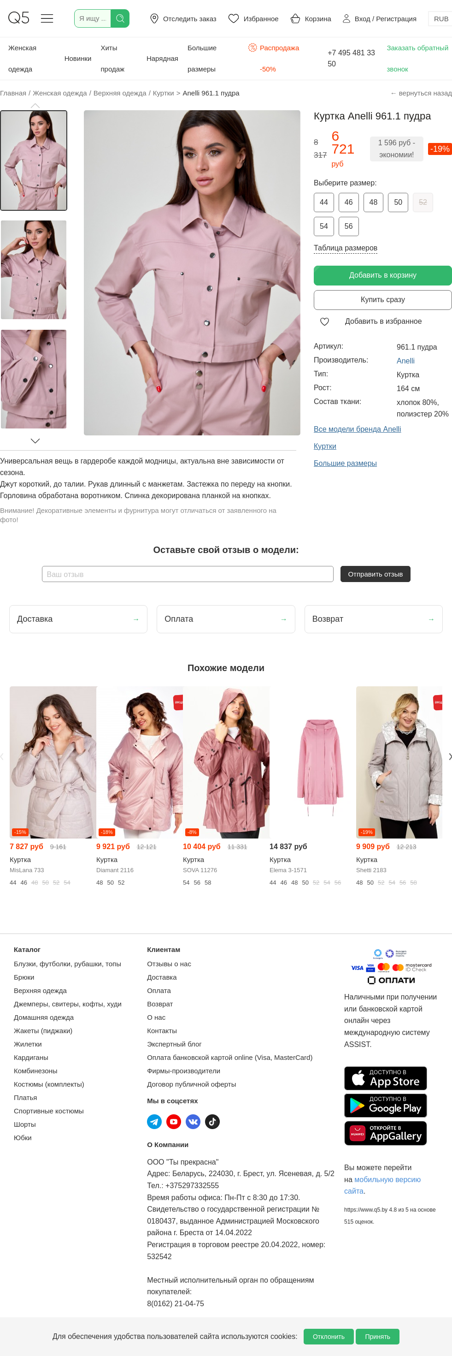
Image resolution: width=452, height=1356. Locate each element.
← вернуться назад (421, 93)
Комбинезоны (36, 1071)
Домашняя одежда (44, 1017)
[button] (35, 105)
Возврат (160, 1004)
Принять (377, 1336)
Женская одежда (22, 58)
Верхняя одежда (40, 990)
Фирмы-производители (183, 1071)
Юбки (23, 1138)
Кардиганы (31, 1057)
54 (324, 226)
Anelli (406, 361)
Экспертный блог (174, 1044)
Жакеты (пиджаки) (43, 1031)
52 (423, 202)
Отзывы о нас (169, 964)
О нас (156, 1017)
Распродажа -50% (273, 57)
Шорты (25, 1124)
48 (374, 202)
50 (398, 202)
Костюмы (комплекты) (49, 1084)
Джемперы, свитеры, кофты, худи (68, 1004)
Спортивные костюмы (49, 1111)
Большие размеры (202, 58)
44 (324, 202)
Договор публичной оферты (191, 1084)
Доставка (161, 977)
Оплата (159, 990)
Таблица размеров (345, 248)
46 (349, 202)
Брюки (24, 977)
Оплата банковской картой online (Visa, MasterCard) (229, 1057)
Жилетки (28, 1044)
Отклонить (329, 1336)
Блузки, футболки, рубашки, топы (67, 964)
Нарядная (162, 58)
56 (349, 226)
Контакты (162, 1031)
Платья (25, 1097)
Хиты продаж (112, 58)
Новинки (78, 58)
